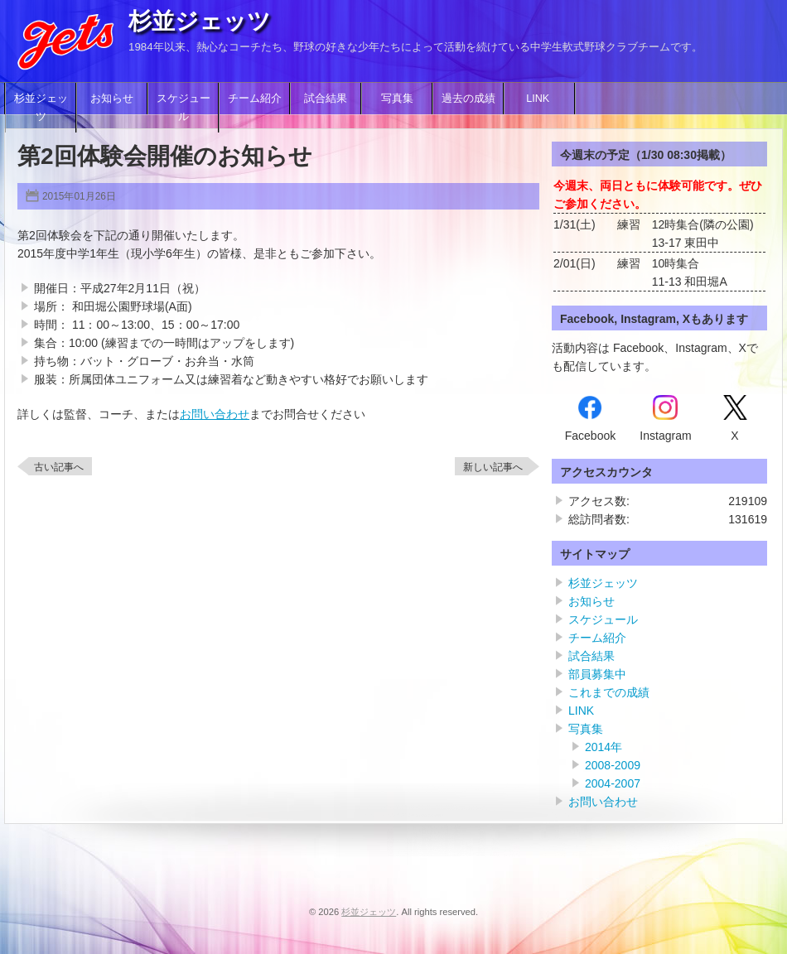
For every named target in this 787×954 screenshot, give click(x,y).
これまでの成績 (608, 692)
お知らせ (111, 98)
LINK (539, 98)
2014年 (603, 747)
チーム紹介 (255, 98)
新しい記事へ (493, 467)
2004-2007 (612, 783)
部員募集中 (597, 674)
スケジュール (183, 108)
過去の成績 (468, 98)
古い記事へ (59, 467)
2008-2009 (612, 765)
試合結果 (325, 98)
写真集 (397, 98)
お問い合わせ (214, 414)
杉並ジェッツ (199, 21)
